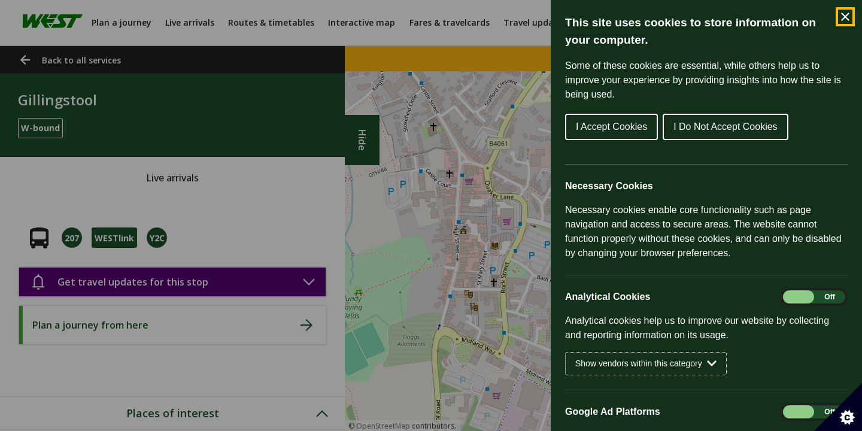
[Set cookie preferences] (838, 407)
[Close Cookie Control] (845, 17)
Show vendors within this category (646, 364)
